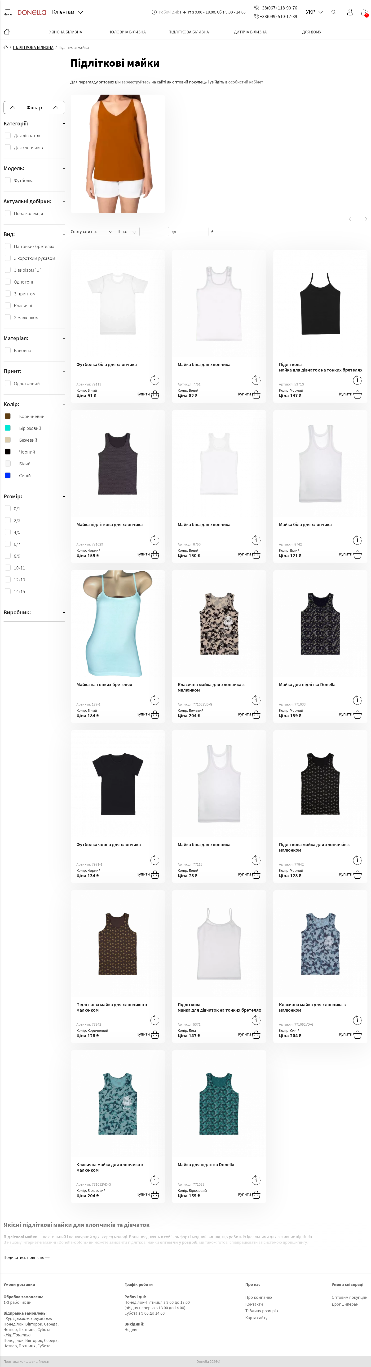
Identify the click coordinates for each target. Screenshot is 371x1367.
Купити (148, 394)
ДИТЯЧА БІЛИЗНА (250, 32)
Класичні (23, 305)
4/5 (17, 532)
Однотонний (27, 383)
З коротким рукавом (34, 258)
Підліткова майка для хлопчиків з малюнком (314, 847)
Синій (18, 475)
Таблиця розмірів (261, 1310)
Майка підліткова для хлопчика (109, 524)
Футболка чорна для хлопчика (108, 844)
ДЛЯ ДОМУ (311, 32)
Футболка (24, 180)
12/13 (19, 580)
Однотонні (25, 282)
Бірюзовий (23, 428)
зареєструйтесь (136, 82)
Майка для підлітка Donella (307, 684)
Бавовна (22, 350)
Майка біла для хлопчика (204, 364)
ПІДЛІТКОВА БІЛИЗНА (188, 32)
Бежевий (21, 440)
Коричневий (24, 416)
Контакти (254, 1304)
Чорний (20, 452)
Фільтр (34, 107)
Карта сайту (256, 1317)
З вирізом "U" (27, 270)
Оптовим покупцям (349, 1297)
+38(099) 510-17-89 (275, 16)
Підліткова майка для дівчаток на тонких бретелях (320, 367)
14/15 (19, 591)
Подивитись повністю (26, 1257)
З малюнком (26, 317)
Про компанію (258, 1297)
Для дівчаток (27, 135)
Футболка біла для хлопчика (106, 364)
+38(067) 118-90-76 (275, 8)
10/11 (19, 568)
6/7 (17, 544)
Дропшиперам (345, 1304)
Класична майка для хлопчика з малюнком (211, 687)
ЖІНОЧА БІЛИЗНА (65, 32)
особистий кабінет (245, 82)
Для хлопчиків (28, 147)
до (174, 231)
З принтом (24, 294)
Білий (18, 464)
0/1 (17, 508)
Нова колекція (28, 213)
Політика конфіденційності (26, 1361)
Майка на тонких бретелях (104, 684)
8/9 (17, 556)
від (134, 231)
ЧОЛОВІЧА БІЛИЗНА (127, 32)
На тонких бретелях (34, 246)
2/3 (17, 520)
